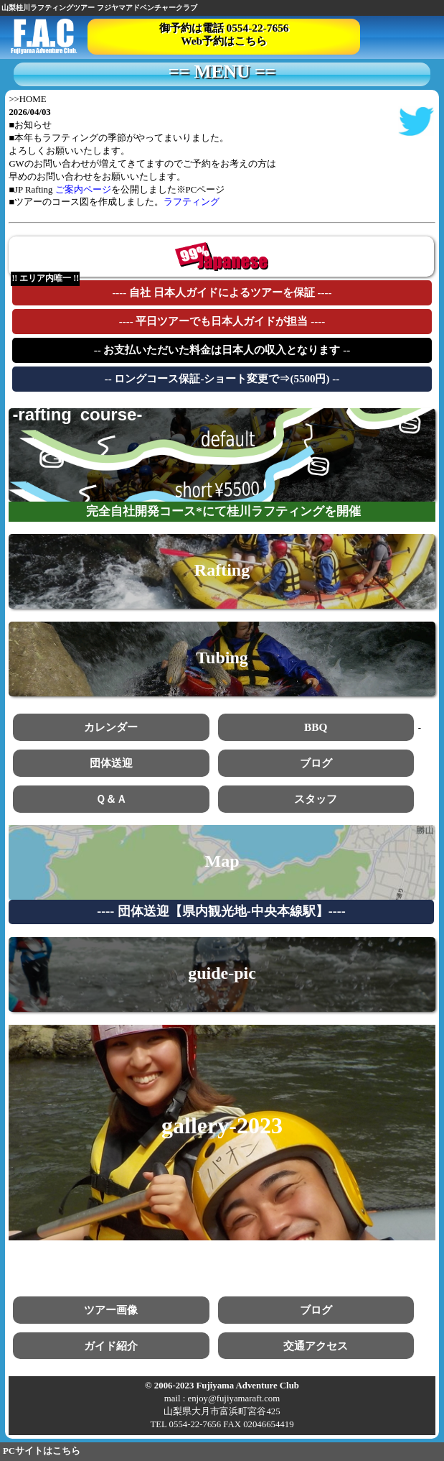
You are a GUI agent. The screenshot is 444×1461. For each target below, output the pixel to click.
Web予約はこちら (224, 40)
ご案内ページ (83, 190)
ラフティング (191, 202)
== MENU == (222, 72)
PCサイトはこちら (41, 1451)
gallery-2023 (222, 1125)
